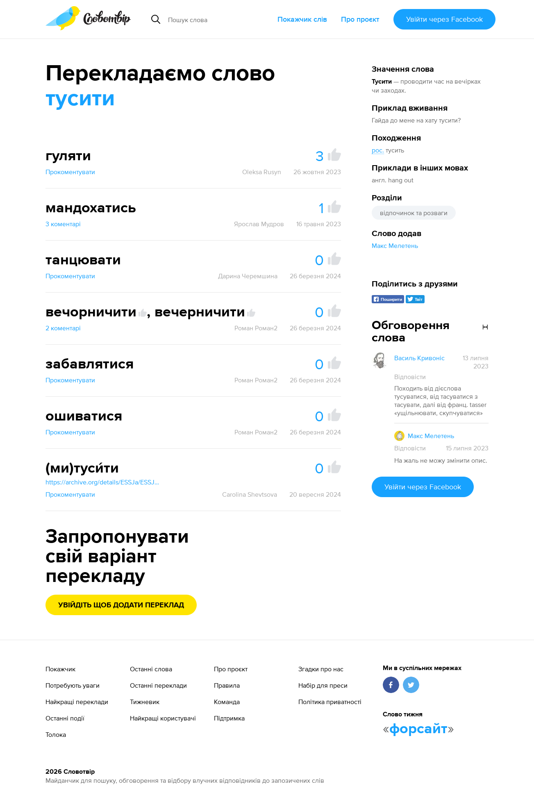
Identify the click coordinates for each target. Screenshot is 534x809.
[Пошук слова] (219, 19)
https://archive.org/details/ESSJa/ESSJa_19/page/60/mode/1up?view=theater (102, 482)
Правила (227, 685)
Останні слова (151, 669)
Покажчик (60, 669)
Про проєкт (360, 19)
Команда (227, 701)
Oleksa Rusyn (261, 171)
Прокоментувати (70, 171)
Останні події (64, 718)
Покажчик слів (302, 19)
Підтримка (229, 718)
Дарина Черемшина (247, 276)
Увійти (444, 19)
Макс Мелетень (395, 245)
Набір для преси (323, 685)
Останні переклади (158, 685)
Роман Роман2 (255, 328)
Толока (55, 734)
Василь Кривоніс (419, 357)
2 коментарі (63, 328)
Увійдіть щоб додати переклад (121, 605)
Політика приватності (329, 701)
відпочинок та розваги (414, 212)
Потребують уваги (72, 685)
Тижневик (144, 701)
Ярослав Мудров (259, 223)
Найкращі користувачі (163, 718)
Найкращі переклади (76, 701)
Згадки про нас (320, 669)
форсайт (418, 729)
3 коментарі (63, 223)
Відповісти (410, 376)
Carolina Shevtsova (249, 494)
